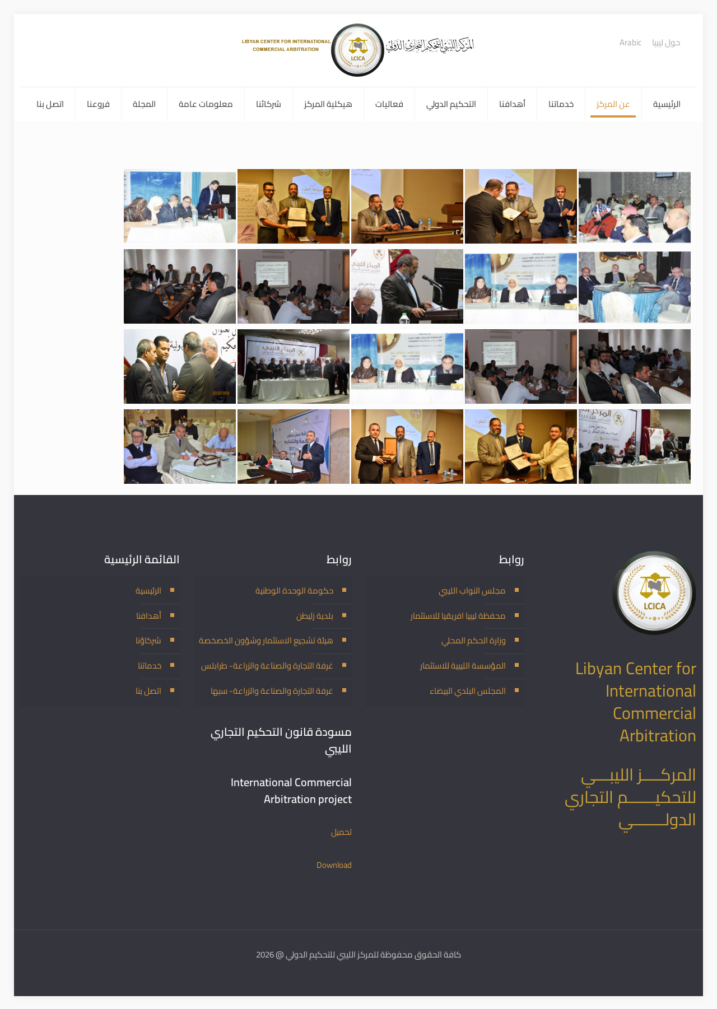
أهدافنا (148, 615)
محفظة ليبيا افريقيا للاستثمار (458, 615)
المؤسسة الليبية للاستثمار (463, 665)
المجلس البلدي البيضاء (468, 691)
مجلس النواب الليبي (472, 590)
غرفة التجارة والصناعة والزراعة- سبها (271, 691)
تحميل (341, 832)
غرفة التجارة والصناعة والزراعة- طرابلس (266, 665)
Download (333, 864)
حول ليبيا (666, 42)
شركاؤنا (148, 640)
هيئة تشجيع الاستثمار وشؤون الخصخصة (266, 640)
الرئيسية (148, 590)
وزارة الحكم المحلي (473, 640)
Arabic (631, 42)
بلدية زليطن (314, 615)
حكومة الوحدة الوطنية (294, 590)
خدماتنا (149, 665)
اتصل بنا (148, 691)
